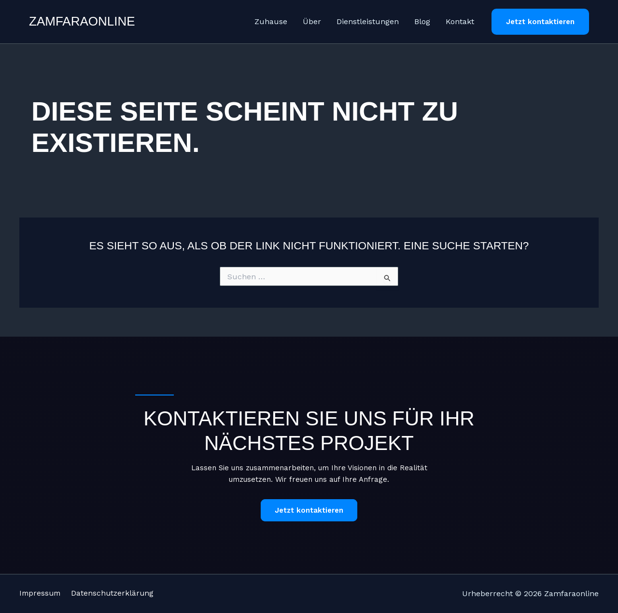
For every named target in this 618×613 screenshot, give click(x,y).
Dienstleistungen (368, 21)
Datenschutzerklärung (121, 593)
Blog (422, 21)
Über (312, 21)
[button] (540, 22)
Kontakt (460, 21)
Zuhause (270, 21)
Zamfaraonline (82, 21)
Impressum (41, 593)
